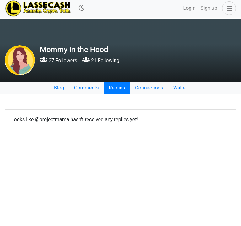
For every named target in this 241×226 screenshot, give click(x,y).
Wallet (180, 88)
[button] (228, 8)
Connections (149, 88)
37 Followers (58, 60)
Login (189, 8)
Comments (86, 88)
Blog (59, 88)
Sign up (209, 8)
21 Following (100, 60)
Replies (117, 88)
